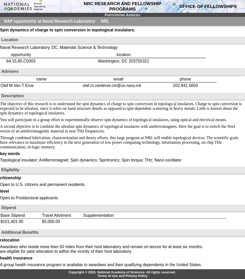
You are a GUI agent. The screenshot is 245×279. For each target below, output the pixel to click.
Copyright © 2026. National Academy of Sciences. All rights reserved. (122, 272)
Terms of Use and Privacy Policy (122, 276)
